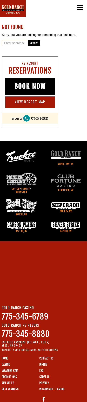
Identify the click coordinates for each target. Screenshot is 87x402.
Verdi (61, 164)
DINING (43, 364)
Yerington (21, 191)
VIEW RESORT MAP (30, 102)
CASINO (6, 364)
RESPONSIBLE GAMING (51, 389)
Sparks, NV (21, 214)
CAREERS (44, 377)
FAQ (41, 370)
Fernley (25, 188)
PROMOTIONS (9, 377)
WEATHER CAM (10, 370)
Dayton (69, 164)
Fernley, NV (66, 211)
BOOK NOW (30, 86)
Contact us (46, 358)
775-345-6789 (25, 317)
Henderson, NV (65, 190)
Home (5, 358)
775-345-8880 (39, 119)
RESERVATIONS (10, 389)
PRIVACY (44, 383)
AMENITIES (8, 383)
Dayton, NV (21, 231)
